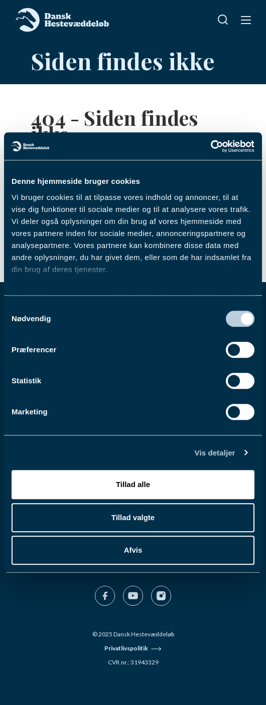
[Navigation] (245, 20)
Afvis (133, 550)
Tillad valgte (133, 517)
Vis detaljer (215, 452)
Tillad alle (133, 484)
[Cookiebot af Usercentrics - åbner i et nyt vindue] (210, 146)
